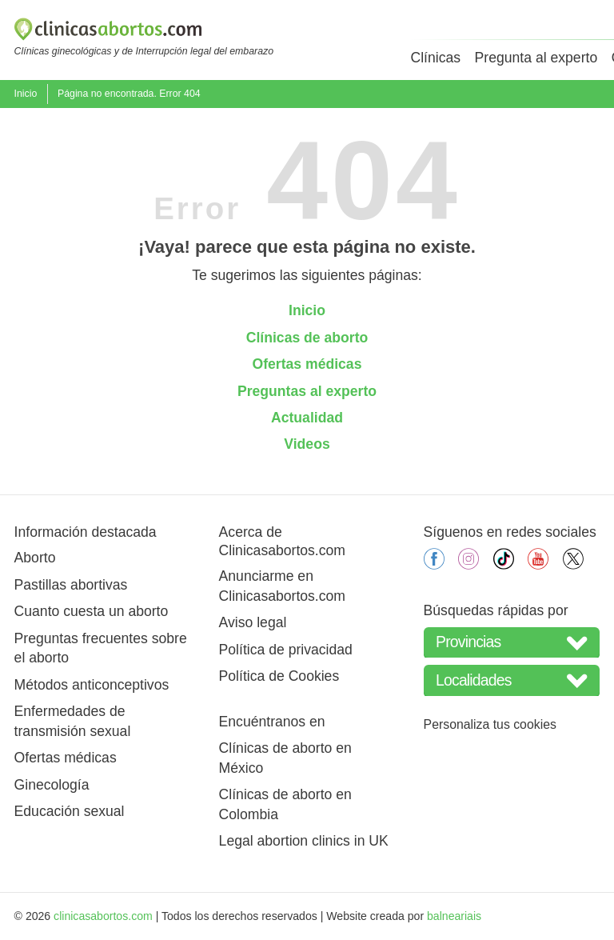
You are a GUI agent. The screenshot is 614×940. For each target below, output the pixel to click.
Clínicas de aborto (307, 338)
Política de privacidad (286, 650)
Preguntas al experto (307, 391)
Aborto (35, 558)
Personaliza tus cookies (490, 724)
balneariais (454, 916)
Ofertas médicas (307, 364)
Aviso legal (253, 622)
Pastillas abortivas (71, 585)
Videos (306, 444)
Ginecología (52, 785)
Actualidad (307, 418)
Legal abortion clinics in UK (304, 841)
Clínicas (435, 58)
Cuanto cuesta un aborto (91, 611)
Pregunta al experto (536, 58)
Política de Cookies (279, 676)
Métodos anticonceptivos (91, 685)
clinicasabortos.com (103, 916)
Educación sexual (69, 811)
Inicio (26, 93)
